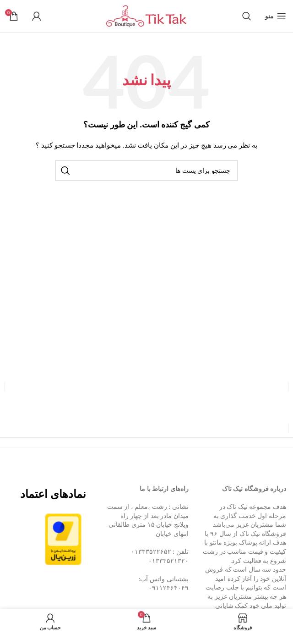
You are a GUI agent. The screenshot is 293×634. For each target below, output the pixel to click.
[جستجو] (247, 16)
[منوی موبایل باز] (275, 16)
